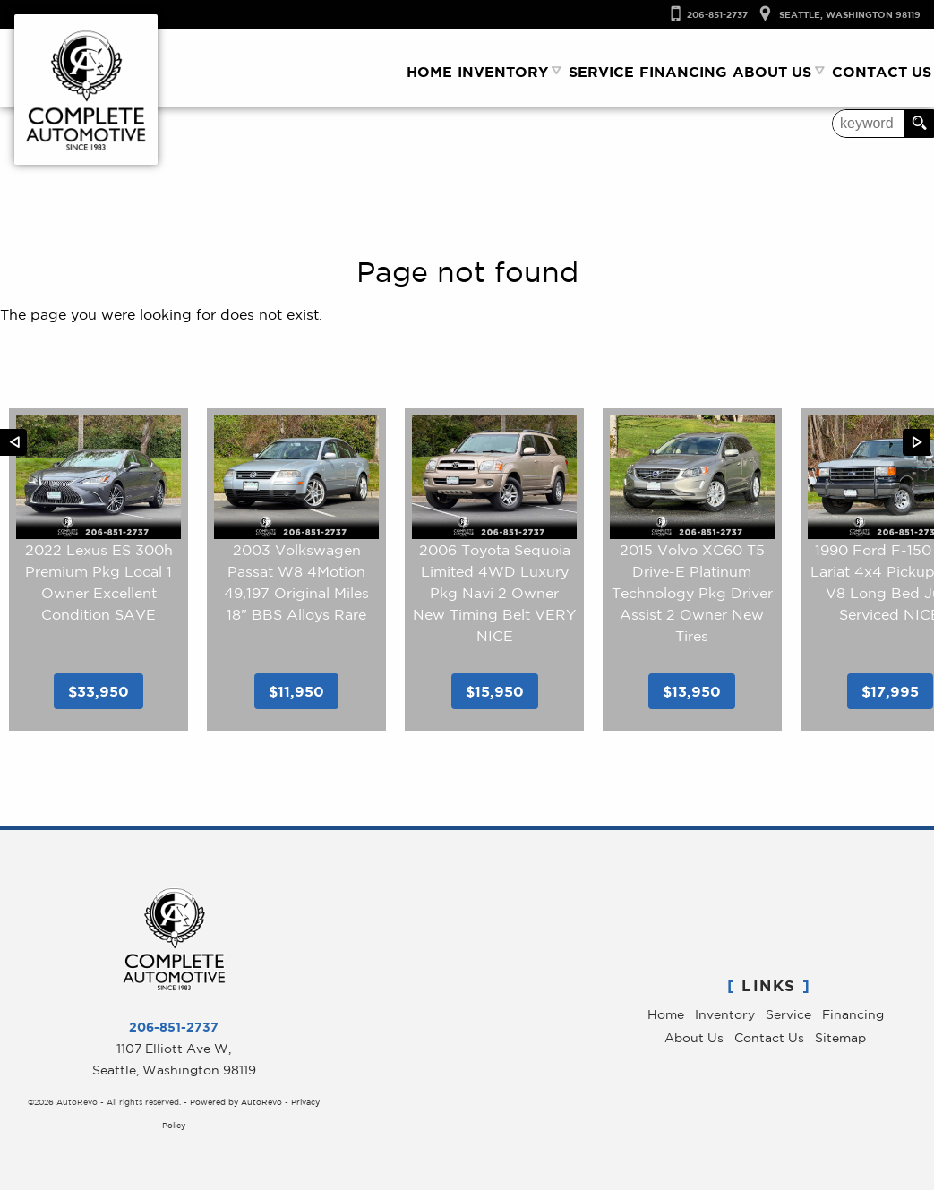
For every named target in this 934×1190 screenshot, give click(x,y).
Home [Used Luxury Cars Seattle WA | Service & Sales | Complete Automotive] (429, 72)
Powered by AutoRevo (236, 1102)
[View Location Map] (834, 15)
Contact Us (769, 1038)
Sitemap (840, 1038)
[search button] (918, 123)
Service (788, 1014)
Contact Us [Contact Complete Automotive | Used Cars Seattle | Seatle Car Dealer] (881, 72)
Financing (853, 1014)
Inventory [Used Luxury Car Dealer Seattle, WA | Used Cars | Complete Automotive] (503, 72)
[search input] (868, 123)
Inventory (725, 1014)
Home (665, 1014)
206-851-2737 (174, 1026)
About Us (694, 1038)
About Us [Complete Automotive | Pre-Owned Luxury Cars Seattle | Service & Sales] (772, 72)
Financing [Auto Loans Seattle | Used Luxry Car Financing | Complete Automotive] (683, 72)
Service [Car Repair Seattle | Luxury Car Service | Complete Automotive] (601, 72)
